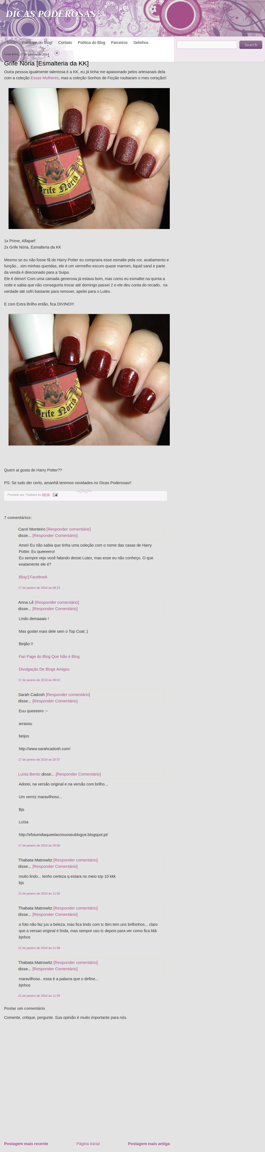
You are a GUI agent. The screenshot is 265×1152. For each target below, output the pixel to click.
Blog (23, 577)
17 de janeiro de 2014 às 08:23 (39, 587)
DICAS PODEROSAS (51, 14)
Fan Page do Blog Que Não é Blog (49, 656)
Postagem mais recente (26, 1144)
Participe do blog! (37, 42)
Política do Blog (91, 42)
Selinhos (141, 42)
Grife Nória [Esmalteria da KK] (46, 63)
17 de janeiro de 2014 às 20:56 (39, 845)
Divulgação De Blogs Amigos (44, 669)
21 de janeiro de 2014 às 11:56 (39, 893)
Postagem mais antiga (149, 1144)
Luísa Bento (29, 774)
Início (11, 42)
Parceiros (119, 42)
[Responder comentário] (69, 529)
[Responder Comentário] (55, 535)
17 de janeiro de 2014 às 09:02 (39, 680)
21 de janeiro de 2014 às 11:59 (39, 995)
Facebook (38, 577)
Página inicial (88, 1144)
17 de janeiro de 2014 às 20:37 (39, 759)
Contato (65, 42)
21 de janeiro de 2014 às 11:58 (39, 948)
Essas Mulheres (45, 78)
